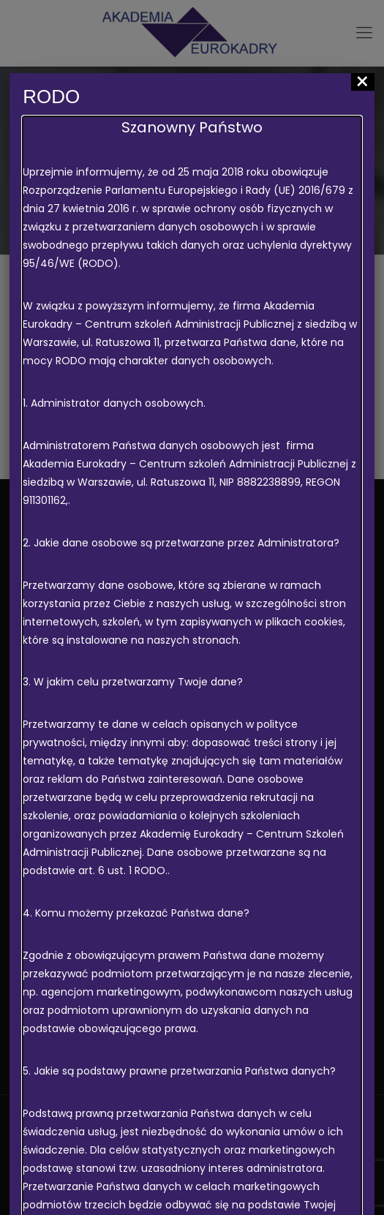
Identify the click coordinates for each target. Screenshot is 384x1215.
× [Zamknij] (362, 82)
